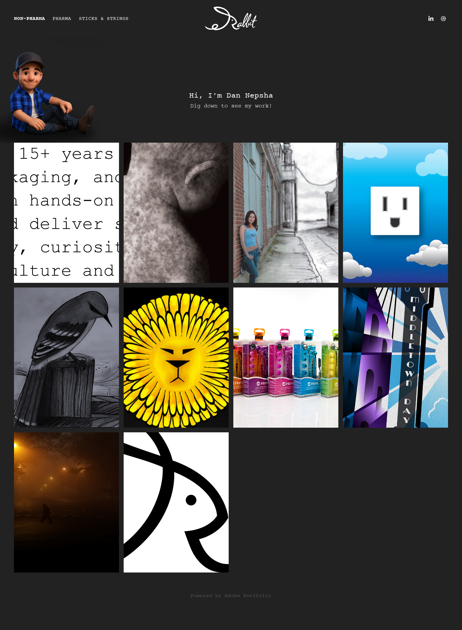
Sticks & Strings (104, 18)
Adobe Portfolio (248, 595)
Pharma (62, 18)
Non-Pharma (29, 18)
